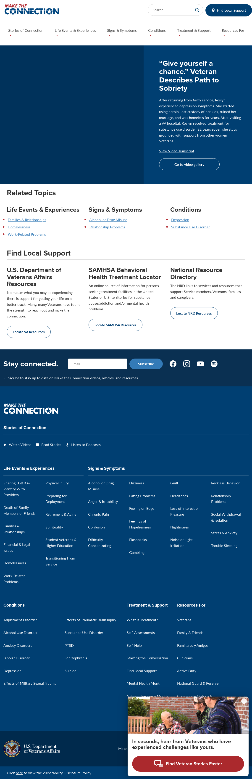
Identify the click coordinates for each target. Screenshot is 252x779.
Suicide (70, 670)
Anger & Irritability (103, 501)
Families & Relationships (27, 219)
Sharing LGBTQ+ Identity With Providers (16, 488)
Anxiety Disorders (17, 645)
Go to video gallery (189, 164)
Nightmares (179, 527)
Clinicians (185, 657)
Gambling (136, 552)
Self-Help (134, 645)
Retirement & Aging (60, 514)
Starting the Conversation (147, 657)
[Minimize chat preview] (244, 701)
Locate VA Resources (29, 331)
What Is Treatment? (142, 619)
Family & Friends (190, 632)
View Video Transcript (176, 150)
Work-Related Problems (27, 234)
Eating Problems (142, 495)
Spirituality (54, 527)
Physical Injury (57, 483)
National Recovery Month (147, 696)
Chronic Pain (98, 514)
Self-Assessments (141, 632)
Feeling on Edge (141, 508)
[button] (28, 33)
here (19, 772)
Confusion (96, 527)
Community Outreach (194, 696)
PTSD (69, 645)
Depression (180, 219)
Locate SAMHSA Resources (115, 324)
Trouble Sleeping (224, 545)
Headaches (179, 495)
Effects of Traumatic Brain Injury (90, 619)
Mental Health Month (144, 683)
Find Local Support (231, 10)
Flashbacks (138, 539)
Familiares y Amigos (192, 645)
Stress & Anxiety (224, 532)
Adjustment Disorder (20, 619)
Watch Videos (20, 444)
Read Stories (51, 444)
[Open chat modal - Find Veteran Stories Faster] (188, 764)
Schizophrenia (76, 657)
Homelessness (19, 227)
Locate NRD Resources (194, 313)
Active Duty (186, 670)
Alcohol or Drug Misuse (108, 219)
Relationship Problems (107, 227)
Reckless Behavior (225, 483)
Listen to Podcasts (86, 444)
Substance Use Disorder (190, 227)
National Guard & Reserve (197, 683)
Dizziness (136, 483)
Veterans (184, 619)
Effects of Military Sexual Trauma (29, 683)
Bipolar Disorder (16, 657)
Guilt (174, 483)
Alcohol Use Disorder (20, 632)
